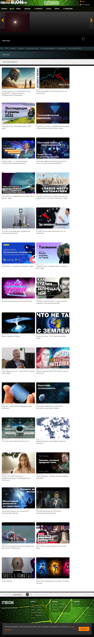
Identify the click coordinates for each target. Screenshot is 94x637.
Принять (84, 629)
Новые (13, 48)
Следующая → (18, 594)
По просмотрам (32, 48)
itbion (8, 602)
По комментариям (47, 48)
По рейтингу (61, 48)
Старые (21, 48)
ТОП (6, 48)
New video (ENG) (74, 48)
